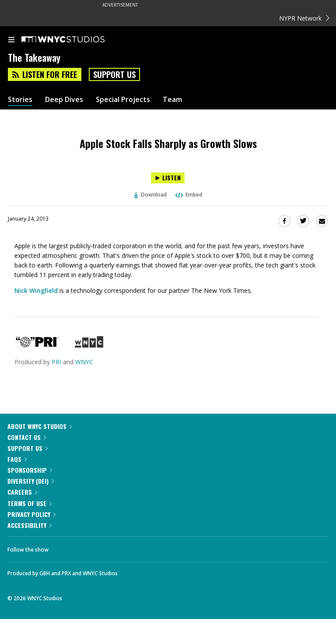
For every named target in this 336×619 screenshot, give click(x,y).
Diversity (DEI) (30, 480)
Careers (22, 491)
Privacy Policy (31, 514)
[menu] (11, 40)
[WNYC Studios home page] (73, 40)
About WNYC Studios (39, 426)
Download (150, 194)
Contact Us (26, 437)
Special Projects (123, 99)
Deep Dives (64, 99)
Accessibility (29, 525)
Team (172, 99)
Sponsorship (29, 470)
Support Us (114, 74)
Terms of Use (29, 503)
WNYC (84, 362)
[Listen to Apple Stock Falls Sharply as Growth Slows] (168, 177)
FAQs (17, 459)
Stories (20, 99)
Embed (188, 194)
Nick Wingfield (36, 290)
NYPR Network (304, 18)
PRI (56, 362)
